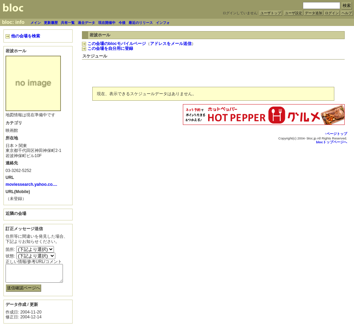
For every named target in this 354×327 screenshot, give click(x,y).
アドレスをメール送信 (171, 43)
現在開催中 (106, 23)
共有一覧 (68, 23)
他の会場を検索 (23, 36)
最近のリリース (141, 23)
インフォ (163, 23)
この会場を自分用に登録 (107, 48)
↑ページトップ (336, 134)
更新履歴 (51, 23)
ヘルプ (347, 13)
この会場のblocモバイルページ (114, 43)
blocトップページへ (331, 142)
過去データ (86, 23)
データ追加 (313, 13)
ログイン (332, 13)
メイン (35, 23)
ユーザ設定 (293, 13)
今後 (122, 23)
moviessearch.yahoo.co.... (31, 184)
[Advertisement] (264, 72)
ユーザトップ (270, 13)
